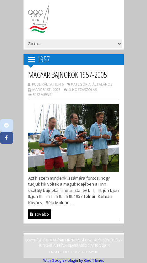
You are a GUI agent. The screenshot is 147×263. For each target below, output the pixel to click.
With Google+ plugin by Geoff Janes (73, 260)
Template (79, 252)
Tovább (39, 214)
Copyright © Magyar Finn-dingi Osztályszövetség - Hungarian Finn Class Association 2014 (73, 243)
